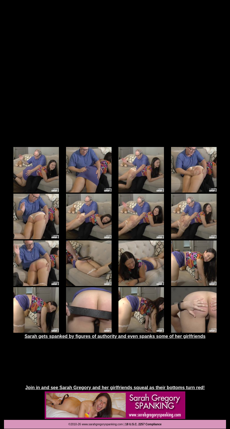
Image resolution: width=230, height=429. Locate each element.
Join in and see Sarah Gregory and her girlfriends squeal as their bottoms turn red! (115, 387)
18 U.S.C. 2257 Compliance (143, 424)
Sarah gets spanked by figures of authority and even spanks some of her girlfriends (115, 336)
